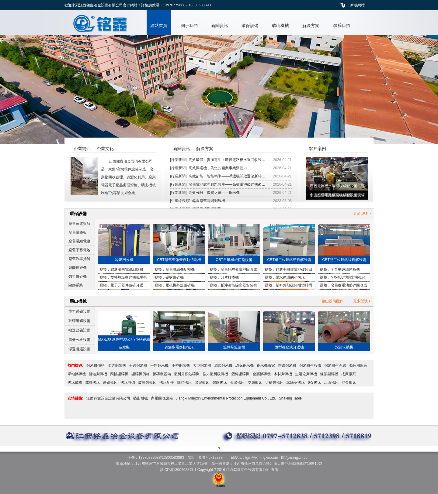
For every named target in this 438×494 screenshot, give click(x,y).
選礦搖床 (110, 382)
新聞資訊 (219, 25)
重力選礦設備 (79, 311)
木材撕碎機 (283, 374)
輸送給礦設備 (79, 330)
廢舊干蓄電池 (79, 250)
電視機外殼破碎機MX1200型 (175, 286)
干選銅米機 (138, 365)
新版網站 (357, 5)
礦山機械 (280, 25)
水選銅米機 (117, 365)
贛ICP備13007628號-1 (178, 470)
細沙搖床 (184, 382)
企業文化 (105, 148)
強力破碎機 (77, 276)
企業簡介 (82, 148)
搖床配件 (166, 382)
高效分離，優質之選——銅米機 (214, 192)
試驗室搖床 (296, 382)
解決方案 (310, 25)
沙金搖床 (349, 382)
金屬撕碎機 (261, 374)
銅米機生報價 (310, 365)
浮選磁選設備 (79, 349)
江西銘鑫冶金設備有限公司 (108, 398)
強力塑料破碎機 (215, 374)
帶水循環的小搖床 (290, 277)
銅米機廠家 (266, 365)
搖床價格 (75, 382)
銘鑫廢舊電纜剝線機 (208, 201)
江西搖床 (331, 382)
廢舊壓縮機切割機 (180, 269)
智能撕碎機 (77, 268)
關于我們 (189, 25)
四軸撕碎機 (119, 374)
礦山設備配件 (332, 301)
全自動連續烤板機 (345, 269)
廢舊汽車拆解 (79, 259)
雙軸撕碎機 (98, 374)
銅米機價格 (95, 365)
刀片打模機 (230, 277)
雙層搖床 (255, 382)
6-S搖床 (314, 382)
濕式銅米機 (223, 365)
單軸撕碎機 (77, 374)
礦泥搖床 (202, 382)
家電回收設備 (162, 398)
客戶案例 (317, 148)
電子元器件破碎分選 (126, 285)
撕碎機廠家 (358, 365)
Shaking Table (290, 398)
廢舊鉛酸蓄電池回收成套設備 (233, 270)
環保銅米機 (244, 365)
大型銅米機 (202, 365)
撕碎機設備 (162, 374)
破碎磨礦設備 (79, 321)
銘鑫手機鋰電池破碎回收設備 (288, 270)
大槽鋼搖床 (274, 382)
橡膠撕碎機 (329, 374)
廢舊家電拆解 (79, 223)
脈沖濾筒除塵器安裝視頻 (233, 286)
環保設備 (250, 25)
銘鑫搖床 (92, 382)
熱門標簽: (75, 365)
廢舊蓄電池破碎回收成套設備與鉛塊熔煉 (343, 286)
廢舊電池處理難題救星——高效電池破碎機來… (227, 184)
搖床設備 (127, 382)
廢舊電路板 (77, 232)
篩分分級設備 (79, 340)
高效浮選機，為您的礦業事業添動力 (218, 168)
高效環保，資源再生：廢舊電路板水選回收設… (227, 160)
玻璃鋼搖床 (147, 382)
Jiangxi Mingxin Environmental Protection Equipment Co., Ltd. (226, 398)
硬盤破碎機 (174, 277)
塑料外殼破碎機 (187, 374)
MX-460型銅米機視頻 (348, 277)
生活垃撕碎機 (306, 374)
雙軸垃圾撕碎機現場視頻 (123, 278)
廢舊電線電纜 (79, 241)
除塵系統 (75, 285)
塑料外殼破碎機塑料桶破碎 (288, 286)
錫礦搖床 (219, 382)
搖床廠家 (348, 374)
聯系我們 (341, 25)
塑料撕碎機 (240, 374)
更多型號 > (362, 213)
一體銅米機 (159, 365)
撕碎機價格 (140, 374)
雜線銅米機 (287, 365)
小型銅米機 (181, 365)
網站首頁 (158, 25)
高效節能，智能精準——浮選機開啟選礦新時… (227, 176)
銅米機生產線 (335, 365)
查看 (274, 470)
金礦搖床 (237, 382)
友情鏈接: (75, 398)
